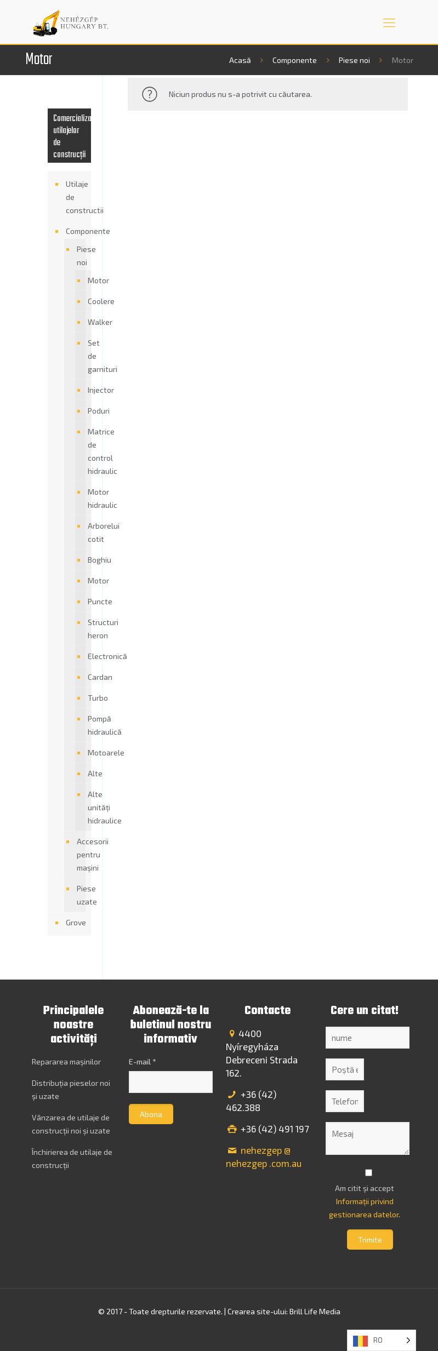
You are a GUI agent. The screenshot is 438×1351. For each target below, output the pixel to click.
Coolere (87, 301)
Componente (294, 60)
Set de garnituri (87, 356)
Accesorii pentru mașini (79, 854)
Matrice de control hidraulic (87, 451)
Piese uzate (79, 895)
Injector (87, 390)
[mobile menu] (389, 22)
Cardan (87, 677)
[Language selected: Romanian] (381, 1340)
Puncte (87, 601)
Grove (76, 922)
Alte (87, 773)
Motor (87, 280)
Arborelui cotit (87, 532)
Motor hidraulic (87, 499)
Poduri (87, 410)
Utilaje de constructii (76, 197)
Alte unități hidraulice (87, 807)
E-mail (142, 1061)
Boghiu (87, 559)
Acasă (240, 60)
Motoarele (87, 752)
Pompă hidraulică (87, 725)
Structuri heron (87, 629)
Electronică (87, 656)
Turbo (87, 698)
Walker (87, 322)
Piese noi (354, 60)
